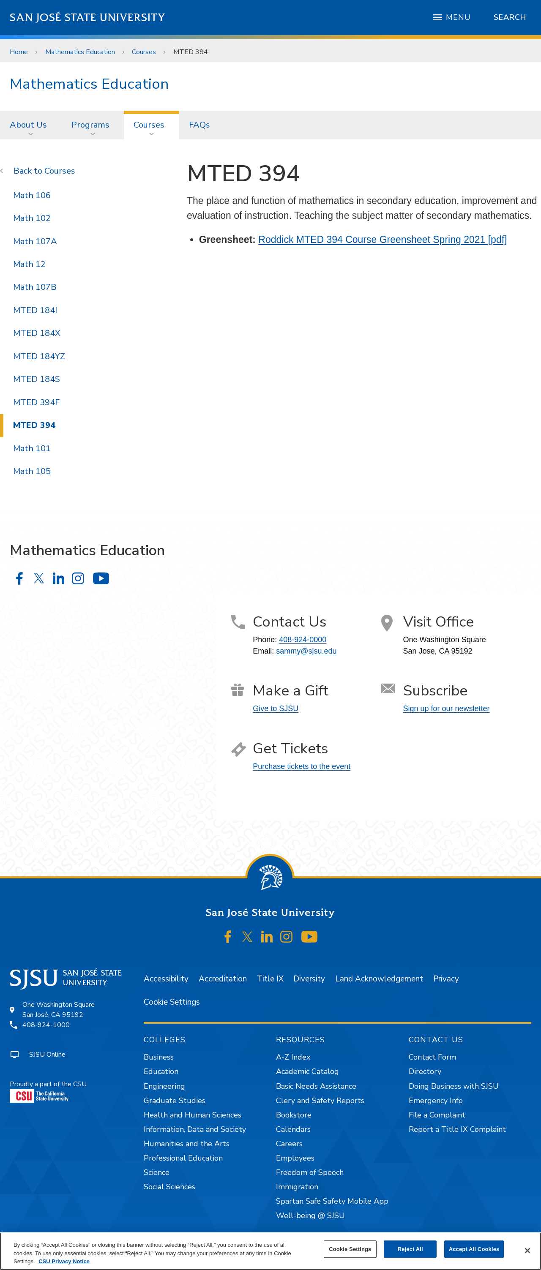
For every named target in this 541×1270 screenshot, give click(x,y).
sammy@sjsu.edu (306, 651)
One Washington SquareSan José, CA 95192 (58, 1009)
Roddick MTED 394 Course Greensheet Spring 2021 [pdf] (382, 239)
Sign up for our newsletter (446, 708)
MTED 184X (36, 333)
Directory (425, 1071)
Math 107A (35, 241)
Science (156, 1172)
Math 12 (29, 264)
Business (159, 1057)
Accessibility (166, 978)
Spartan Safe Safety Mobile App (332, 1201)
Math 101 (32, 448)
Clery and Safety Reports (320, 1101)
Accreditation (223, 978)
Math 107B (35, 287)
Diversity (309, 978)
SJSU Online (47, 1054)
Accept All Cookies (474, 1249)
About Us (28, 125)
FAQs (199, 125)
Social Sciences (169, 1187)
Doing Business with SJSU (454, 1086)
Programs (90, 125)
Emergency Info (436, 1101)
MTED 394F (36, 402)
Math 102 (32, 218)
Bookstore (293, 1115)
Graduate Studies (174, 1101)
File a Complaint (437, 1115)
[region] (270, 1251)
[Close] (527, 1250)
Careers (289, 1144)
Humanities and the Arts (187, 1144)
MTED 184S (36, 379)
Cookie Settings (172, 1002)
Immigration (297, 1187)
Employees (295, 1158)
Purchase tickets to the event (301, 766)
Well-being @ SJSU (310, 1215)
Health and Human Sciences (192, 1115)
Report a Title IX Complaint (457, 1129)
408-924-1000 (46, 1025)
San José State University (88, 17)
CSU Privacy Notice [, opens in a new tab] (64, 1261)
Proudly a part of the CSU (48, 1091)
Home (19, 52)
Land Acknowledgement (379, 978)
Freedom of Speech (310, 1172)
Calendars (293, 1129)
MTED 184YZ (39, 356)
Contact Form (432, 1057)
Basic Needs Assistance (316, 1086)
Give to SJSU (275, 708)
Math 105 (32, 471)
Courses (144, 52)
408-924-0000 (302, 639)
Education (161, 1071)
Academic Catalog (307, 1071)
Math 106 (32, 195)
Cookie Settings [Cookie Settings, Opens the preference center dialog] (350, 1249)
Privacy (446, 978)
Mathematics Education (80, 52)
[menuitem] (31, 125)
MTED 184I (35, 310)
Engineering (164, 1086)
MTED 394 (190, 52)
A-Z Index (293, 1057)
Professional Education (183, 1158)
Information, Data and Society (195, 1129)
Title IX (270, 978)
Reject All (410, 1249)
